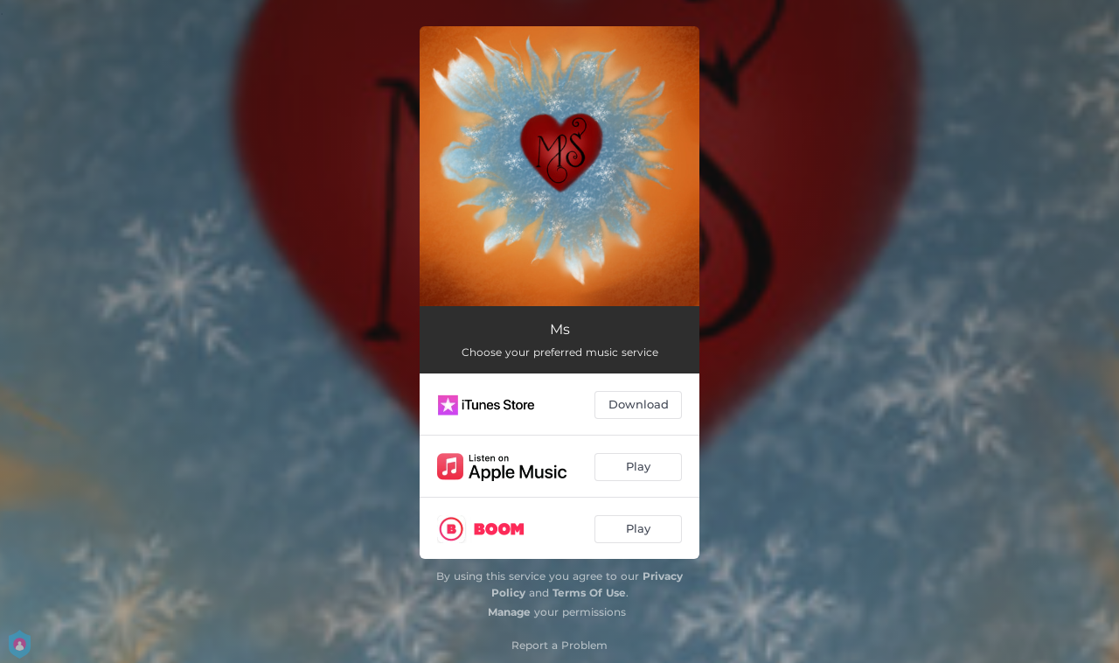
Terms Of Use (589, 592)
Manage (509, 611)
